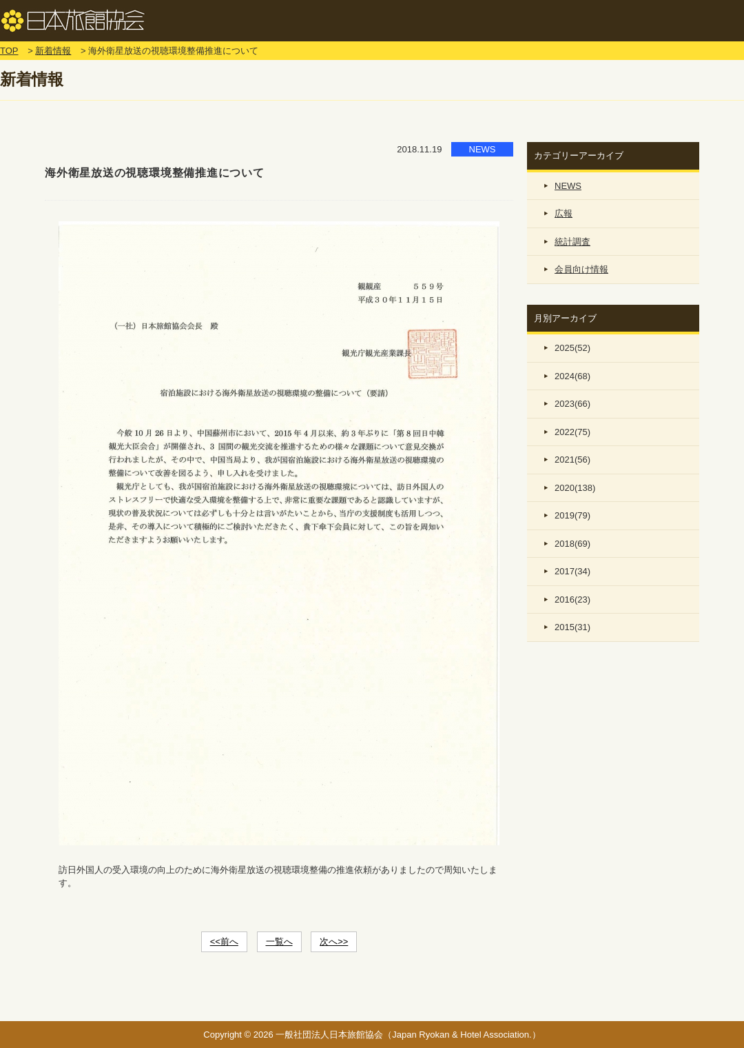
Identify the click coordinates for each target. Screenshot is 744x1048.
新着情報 (53, 51)
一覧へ (279, 941)
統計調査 (572, 241)
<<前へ (224, 941)
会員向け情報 (581, 269)
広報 (563, 213)
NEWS (568, 186)
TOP (9, 51)
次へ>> (334, 941)
